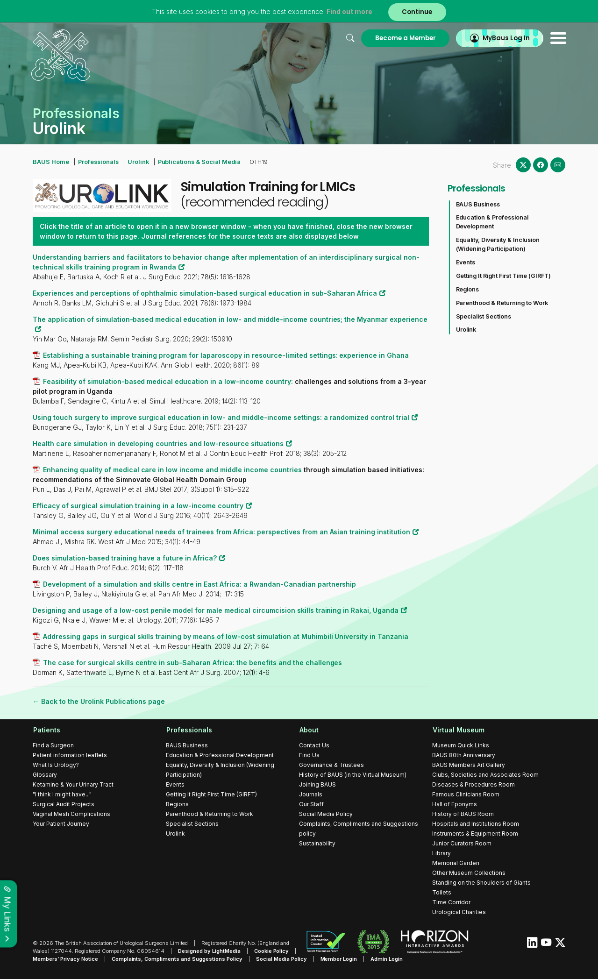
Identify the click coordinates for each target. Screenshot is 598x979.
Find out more (349, 11)
